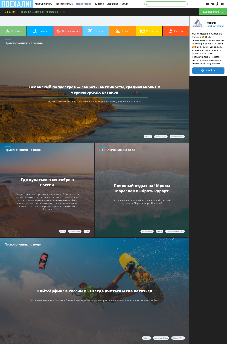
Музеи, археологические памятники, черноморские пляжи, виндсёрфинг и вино (94, 101)
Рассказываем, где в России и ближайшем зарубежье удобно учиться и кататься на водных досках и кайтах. (95, 300)
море (62, 231)
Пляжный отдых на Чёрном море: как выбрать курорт (142, 188)
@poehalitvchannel (215, 26)
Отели (125, 4)
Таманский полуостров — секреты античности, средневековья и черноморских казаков (94, 89)
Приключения (83, 4)
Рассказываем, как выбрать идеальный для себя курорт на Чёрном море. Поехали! (142, 202)
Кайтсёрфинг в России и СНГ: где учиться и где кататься (94, 290)
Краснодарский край (174, 231)
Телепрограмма (64, 4)
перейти (208, 70)
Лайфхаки (112, 4)
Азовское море (177, 137)
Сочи (87, 231)
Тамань (148, 137)
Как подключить (43, 4)
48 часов (99, 4)
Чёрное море (160, 137)
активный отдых (161, 338)
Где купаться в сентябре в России (47, 182)
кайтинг (146, 338)
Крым (159, 231)
